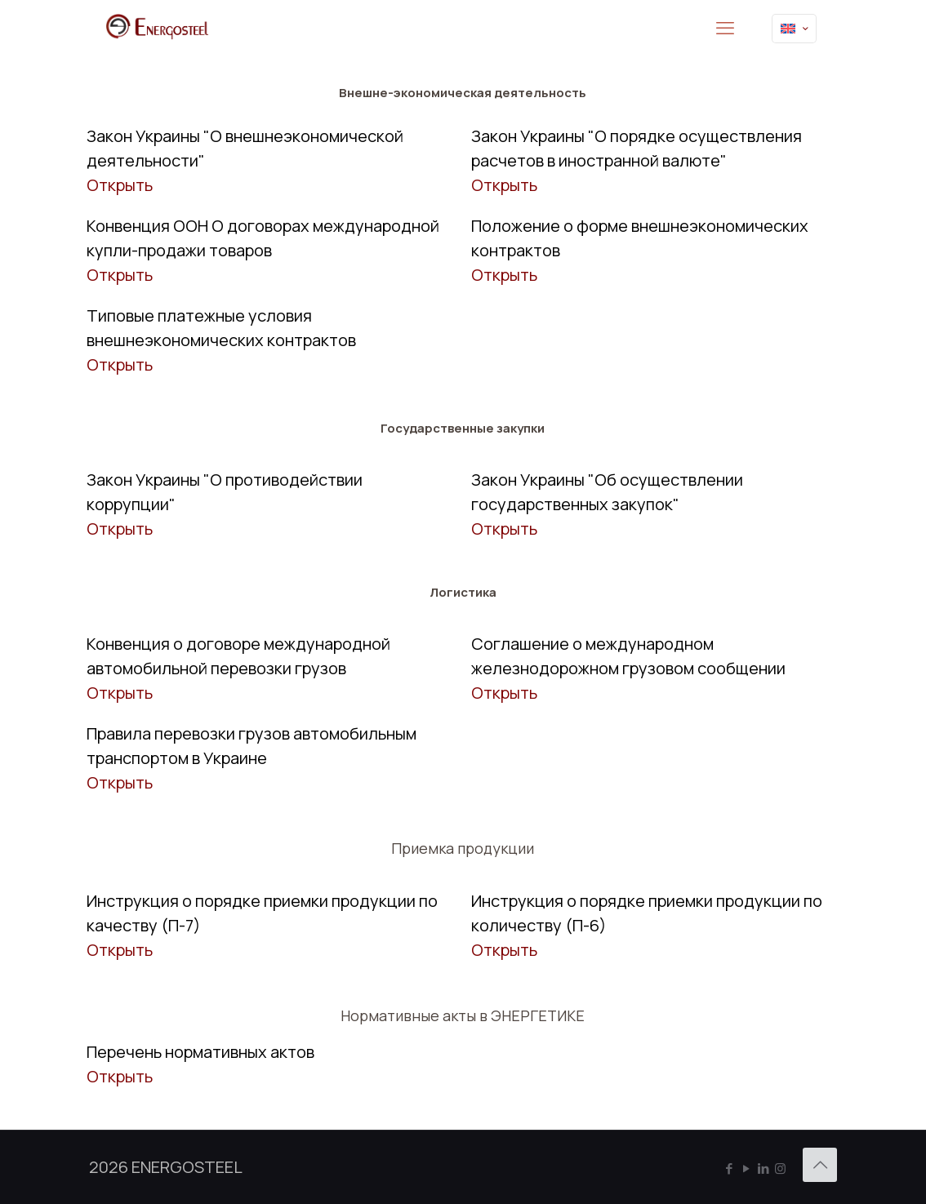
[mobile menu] (725, 28)
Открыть (120, 185)
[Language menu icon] (794, 28)
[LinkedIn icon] (763, 1168)
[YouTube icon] (746, 1168)
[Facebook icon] (729, 1168)
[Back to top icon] (820, 1165)
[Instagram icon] (780, 1168)
